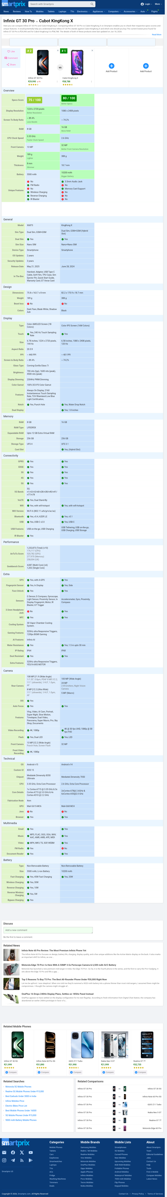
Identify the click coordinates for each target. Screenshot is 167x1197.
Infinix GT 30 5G (11, 1061)
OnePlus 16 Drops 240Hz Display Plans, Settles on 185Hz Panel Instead (57, 994)
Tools (148, 1168)
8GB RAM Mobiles (122, 1165)
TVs (72, 11)
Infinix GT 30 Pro (35, 78)
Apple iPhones (87, 1172)
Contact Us (151, 1161)
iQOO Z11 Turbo (75, 1061)
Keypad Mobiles (121, 1186)
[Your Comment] (48, 930)
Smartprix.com (24, 1194)
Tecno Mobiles (87, 1182)
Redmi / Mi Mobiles (89, 1151)
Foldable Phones (122, 1168)
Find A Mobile (152, 1172)
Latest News (151, 1179)
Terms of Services (155, 1194)
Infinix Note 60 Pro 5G (45, 1061)
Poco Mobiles (86, 1179)
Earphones (54, 1158)
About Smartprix (153, 1147)
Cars (52, 1154)
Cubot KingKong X (70, 78)
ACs (51, 1172)
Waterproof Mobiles (123, 1175)
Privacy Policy (138, 1194)
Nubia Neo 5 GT (108, 1061)
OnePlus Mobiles (88, 1165)
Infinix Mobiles (87, 1175)
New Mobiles (120, 1158)
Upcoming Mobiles (123, 1161)
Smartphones (120, 1147)
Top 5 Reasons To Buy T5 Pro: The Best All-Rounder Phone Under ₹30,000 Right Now (64, 979)
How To (28, 11)
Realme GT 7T (139, 1061)
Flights (154, 11)
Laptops (62, 11)
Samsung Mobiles (88, 1147)
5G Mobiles (119, 1151)
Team (148, 1151)
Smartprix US (7, 1171)
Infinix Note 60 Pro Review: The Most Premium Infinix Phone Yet (54, 950)
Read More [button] (156, 34)
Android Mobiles (122, 1172)
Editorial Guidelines (154, 1154)
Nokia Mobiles (87, 1186)
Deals (52, 1186)
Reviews (17, 11)
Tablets (51, 11)
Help (148, 1165)
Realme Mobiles (87, 1154)
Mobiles (40, 11)
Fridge (52, 1175)
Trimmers (54, 1182)
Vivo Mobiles (86, 1158)
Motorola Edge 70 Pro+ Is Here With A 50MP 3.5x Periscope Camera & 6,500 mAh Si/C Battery (69, 965)
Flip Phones (120, 1182)
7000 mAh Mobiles (123, 1179)
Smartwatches (56, 1161)
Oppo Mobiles (86, 1168)
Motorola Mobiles (88, 1161)
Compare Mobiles (154, 1175)
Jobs (148, 1158)
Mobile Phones (56, 1147)
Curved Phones (121, 1154)
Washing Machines (58, 1179)
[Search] (59, 4)
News (6, 11)
